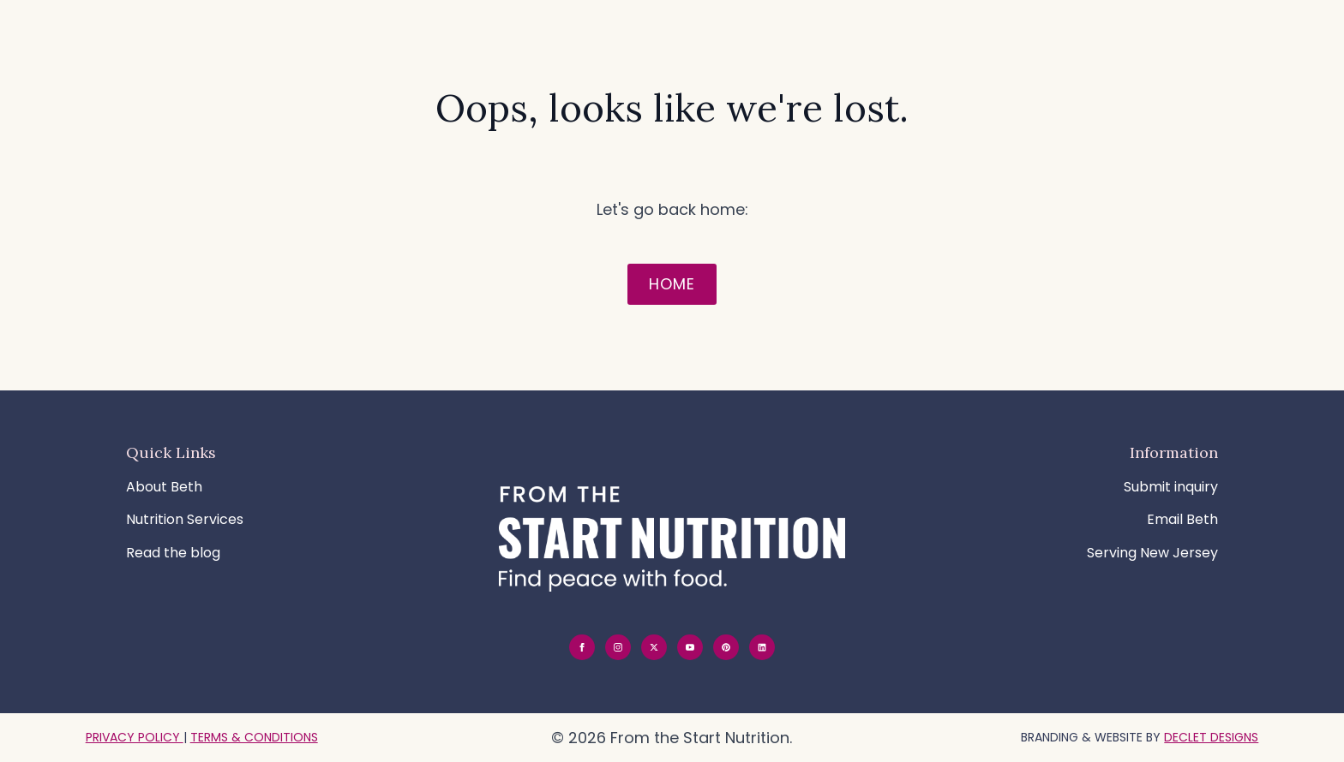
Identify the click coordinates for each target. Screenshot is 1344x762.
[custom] (726, 647)
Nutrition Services (184, 519)
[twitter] (654, 647)
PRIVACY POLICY (134, 737)
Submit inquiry (1171, 487)
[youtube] (690, 647)
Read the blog (173, 553)
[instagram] (618, 647)
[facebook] (582, 647)
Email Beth (1182, 519)
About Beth (164, 487)
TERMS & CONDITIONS (254, 737)
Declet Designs (1211, 737)
